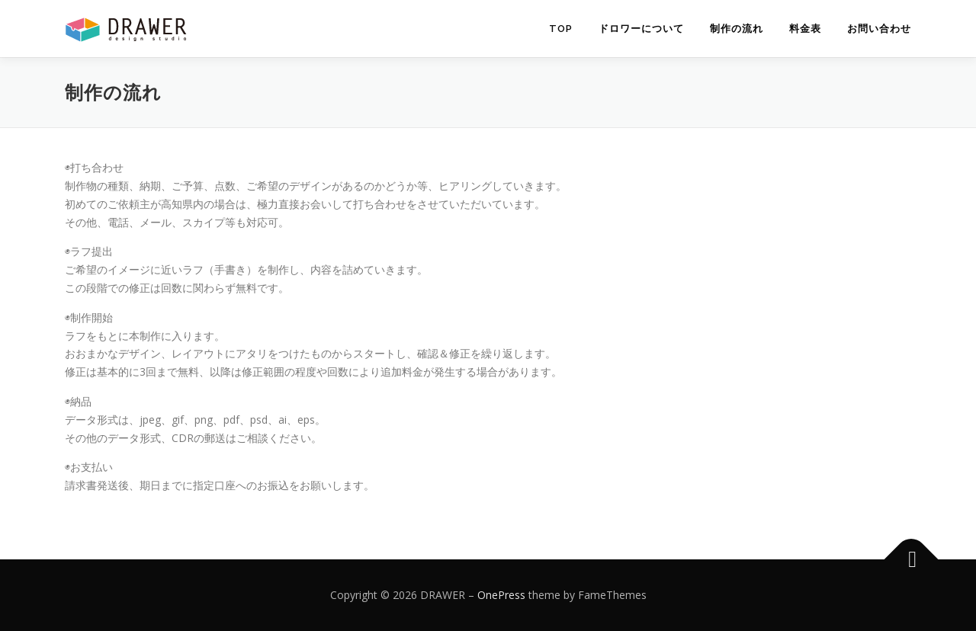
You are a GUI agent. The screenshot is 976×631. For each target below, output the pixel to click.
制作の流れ (736, 28)
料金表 (805, 28)
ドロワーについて (641, 28)
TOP (561, 28)
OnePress (501, 595)
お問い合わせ (879, 28)
